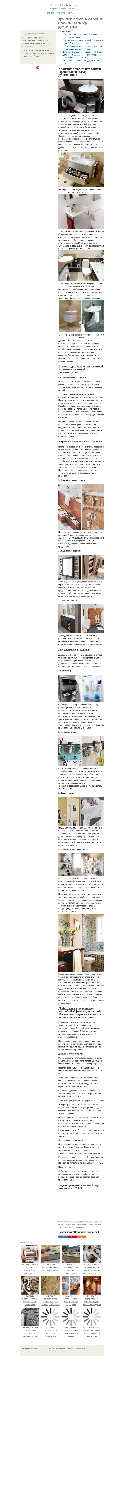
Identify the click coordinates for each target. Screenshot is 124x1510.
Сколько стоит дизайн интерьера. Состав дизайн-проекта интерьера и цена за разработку (37, 53)
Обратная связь (80, 1336)
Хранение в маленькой (72, 1210)
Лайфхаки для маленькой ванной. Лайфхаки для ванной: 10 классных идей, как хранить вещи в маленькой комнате (82, 55)
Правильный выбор (86, 1210)
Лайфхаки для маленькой (66, 1216)
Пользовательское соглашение (64, 1336)
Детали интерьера (62, 4)
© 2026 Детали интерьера (29, 1336)
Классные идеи (79, 1216)
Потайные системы (83, 1213)
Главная (50, 13)
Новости (61, 13)
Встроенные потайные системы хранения (84, 46)
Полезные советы (70, 1213)
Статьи (71, 13)
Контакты (51, 1336)
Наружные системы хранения (78, 49)
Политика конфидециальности (57, 1339)
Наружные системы (95, 1213)
